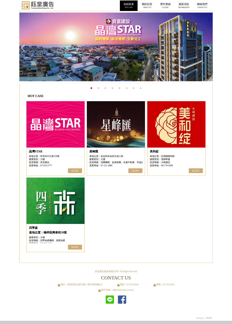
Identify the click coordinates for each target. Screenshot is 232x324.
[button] (209, 48)
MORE (75, 170)
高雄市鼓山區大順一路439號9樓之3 (84, 284)
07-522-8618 (132, 284)
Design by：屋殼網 (204, 318)
